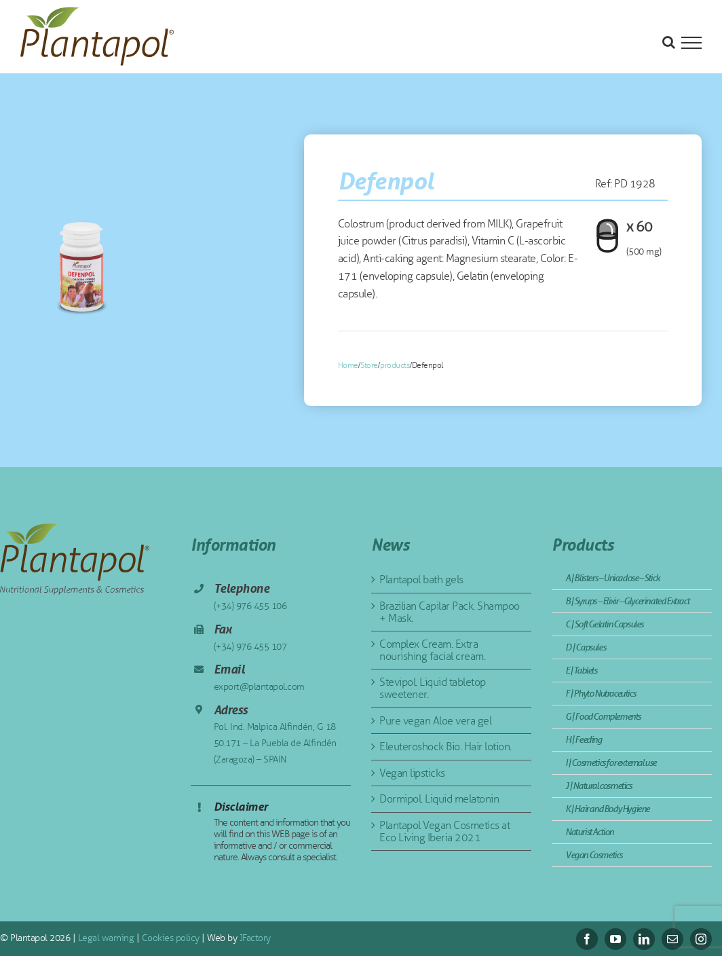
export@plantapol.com (259, 687)
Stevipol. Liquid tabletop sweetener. (432, 688)
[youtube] (615, 939)
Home (348, 365)
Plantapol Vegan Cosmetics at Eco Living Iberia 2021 (444, 831)
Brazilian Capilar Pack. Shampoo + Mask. (449, 612)
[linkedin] (644, 939)
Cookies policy (169, 938)
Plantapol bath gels (421, 579)
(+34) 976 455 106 (250, 606)
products (394, 365)
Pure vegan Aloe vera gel (435, 720)
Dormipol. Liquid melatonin (439, 798)
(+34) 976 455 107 (250, 646)
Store (369, 365)
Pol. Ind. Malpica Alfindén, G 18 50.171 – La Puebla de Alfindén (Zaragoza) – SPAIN (275, 743)
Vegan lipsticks (412, 773)
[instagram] (701, 939)
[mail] (672, 939)
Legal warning (104, 938)
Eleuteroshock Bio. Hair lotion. (445, 746)
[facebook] (587, 939)
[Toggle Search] (668, 42)
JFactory (254, 938)
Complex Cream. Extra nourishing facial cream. (432, 650)
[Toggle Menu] (691, 43)
